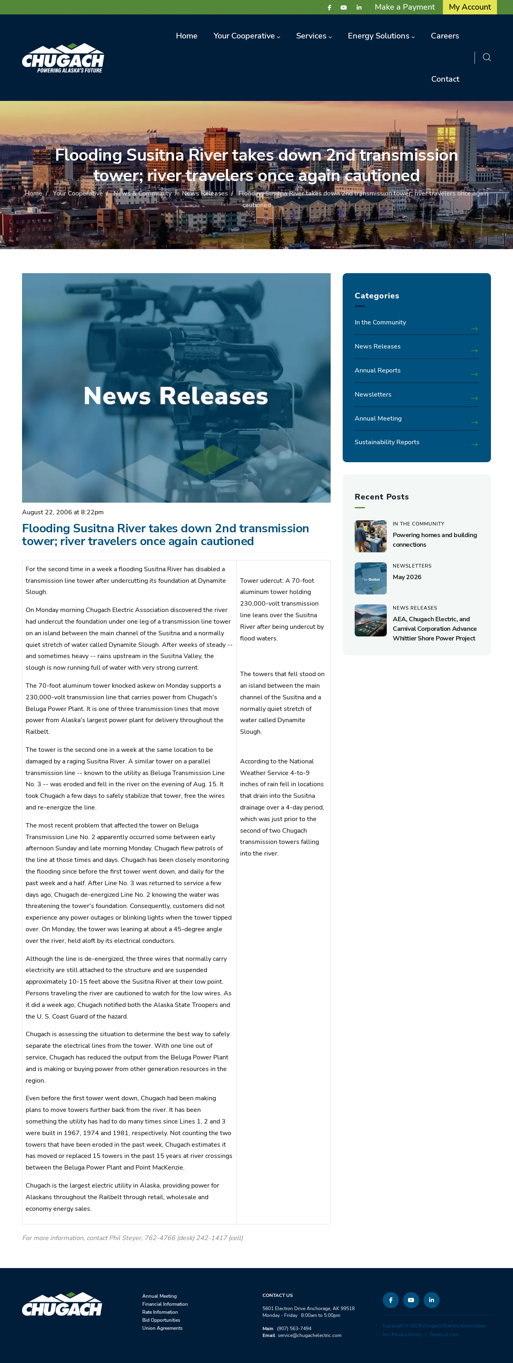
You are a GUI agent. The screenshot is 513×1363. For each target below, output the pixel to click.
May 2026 (407, 577)
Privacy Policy (407, 1334)
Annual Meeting (378, 418)
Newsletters (373, 394)
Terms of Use (444, 1334)
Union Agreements (162, 1328)
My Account (470, 7)
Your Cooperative (78, 193)
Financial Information (165, 1304)
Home (33, 193)
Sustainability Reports (387, 442)
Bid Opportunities (161, 1320)
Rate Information (160, 1312)
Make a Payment (405, 7)
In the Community (380, 322)
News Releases (205, 193)
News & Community (142, 193)
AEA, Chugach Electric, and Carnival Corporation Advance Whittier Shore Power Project (435, 629)
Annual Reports (378, 370)
